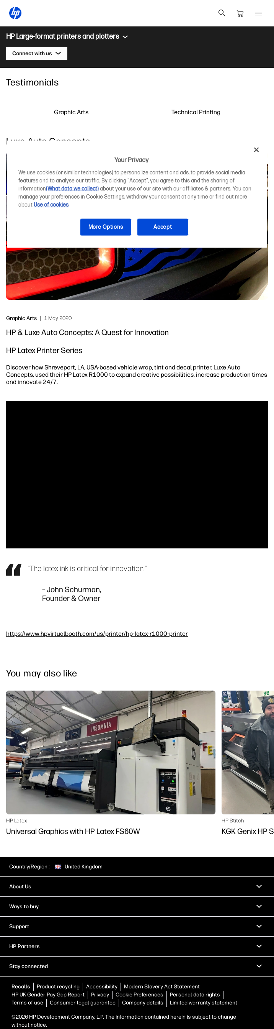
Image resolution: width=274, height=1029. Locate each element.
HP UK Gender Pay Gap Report (48, 994)
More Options (105, 227)
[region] (137, 194)
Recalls (20, 986)
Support (19, 926)
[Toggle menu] (125, 37)
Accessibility (101, 986)
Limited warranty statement (203, 1002)
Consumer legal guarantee (83, 1002)
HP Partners (24, 946)
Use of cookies (51, 205)
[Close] (256, 149)
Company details (142, 1002)
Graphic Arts (71, 112)
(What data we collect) (72, 188)
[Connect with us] (36, 53)
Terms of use (27, 1002)
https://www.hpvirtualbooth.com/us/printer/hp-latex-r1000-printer (97, 633)
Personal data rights (195, 994)
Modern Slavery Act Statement (162, 986)
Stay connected (28, 966)
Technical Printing (195, 112)
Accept (162, 227)
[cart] (240, 13)
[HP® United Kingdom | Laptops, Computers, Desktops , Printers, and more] (15, 13)
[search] (222, 13)
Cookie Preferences (139, 994)
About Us (20, 886)
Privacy (100, 994)
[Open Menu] (259, 13)
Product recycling (58, 986)
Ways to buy (24, 906)
